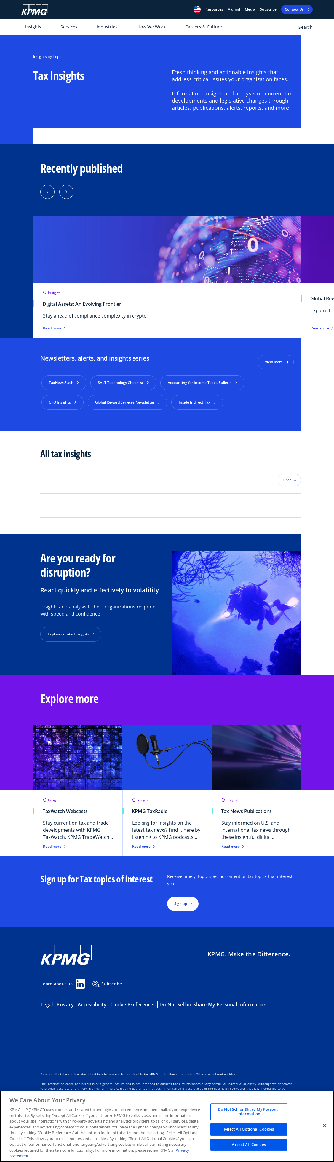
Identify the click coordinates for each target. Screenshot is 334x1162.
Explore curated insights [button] (68, 631)
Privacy (65, 1002)
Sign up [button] (180, 901)
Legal (47, 1002)
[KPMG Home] (34, 9)
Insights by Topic (47, 56)
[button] (197, 9)
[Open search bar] (302, 28)
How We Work (151, 27)
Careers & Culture (203, 27)
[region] (167, 1126)
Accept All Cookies (249, 1144)
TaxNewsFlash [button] (64, 382)
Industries (107, 27)
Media (250, 9)
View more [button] (274, 361)
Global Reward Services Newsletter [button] (127, 402)
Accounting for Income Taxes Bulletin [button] (202, 382)
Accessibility (92, 1002)
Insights (33, 27)
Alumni (234, 9)
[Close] (324, 1125)
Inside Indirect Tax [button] (197, 402)
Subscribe (268, 9)
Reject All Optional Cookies (249, 1129)
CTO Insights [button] (62, 402)
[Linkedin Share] (80, 981)
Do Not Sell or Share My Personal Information (212, 1002)
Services (68, 27)
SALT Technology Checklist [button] (123, 382)
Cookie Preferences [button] (133, 1002)
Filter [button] (287, 477)
